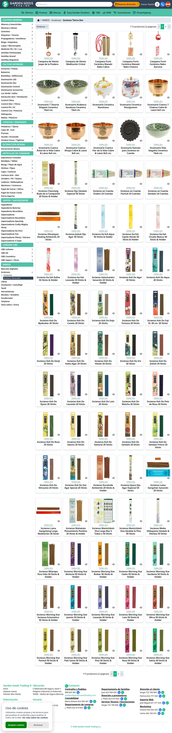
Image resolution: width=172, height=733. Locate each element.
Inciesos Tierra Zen (73, 20)
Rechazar (38, 725)
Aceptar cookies (16, 725)
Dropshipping (142, 12)
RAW (106, 12)
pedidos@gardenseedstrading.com (84, 694)
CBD (96, 12)
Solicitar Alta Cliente (12, 694)
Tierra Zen (48, 101)
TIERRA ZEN (48, 58)
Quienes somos (10, 691)
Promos (41, 12)
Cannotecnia (121, 12)
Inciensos (57, 20)
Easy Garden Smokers (76, 12)
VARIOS (46, 20)
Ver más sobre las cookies (35, 717)
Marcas (55, 12)
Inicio (5, 688)
